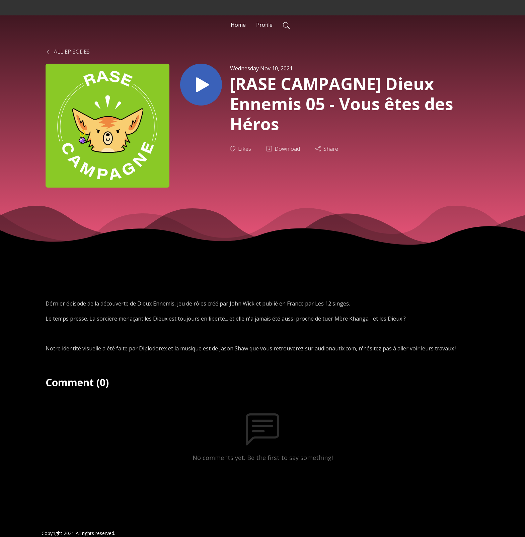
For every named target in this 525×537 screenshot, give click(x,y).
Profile (264, 24)
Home (238, 24)
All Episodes (68, 51)
